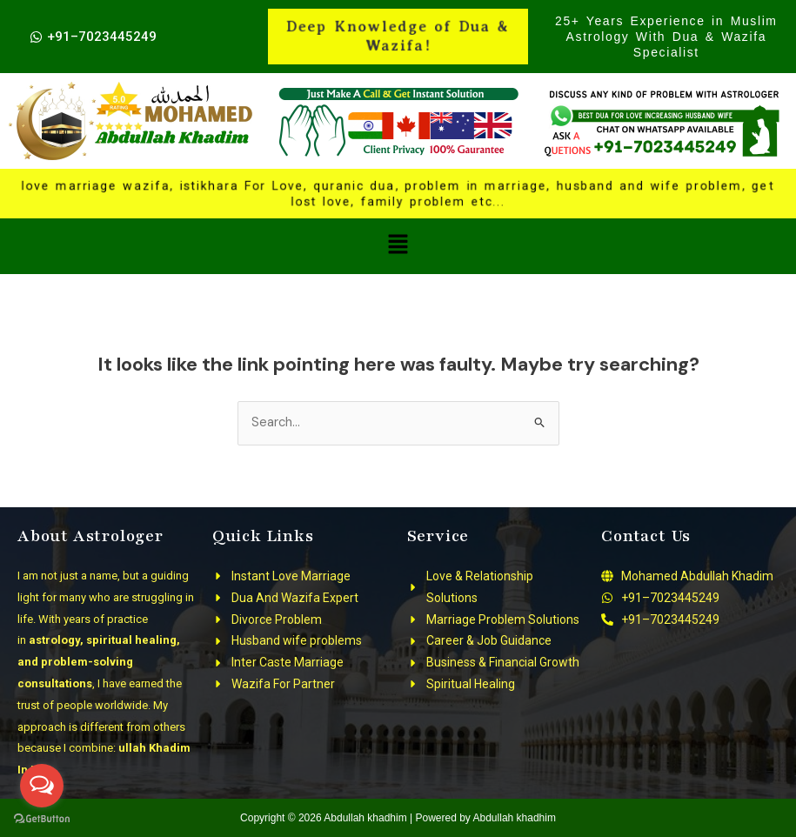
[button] (397, 246)
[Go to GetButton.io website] (42, 819)
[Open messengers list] (42, 785)
